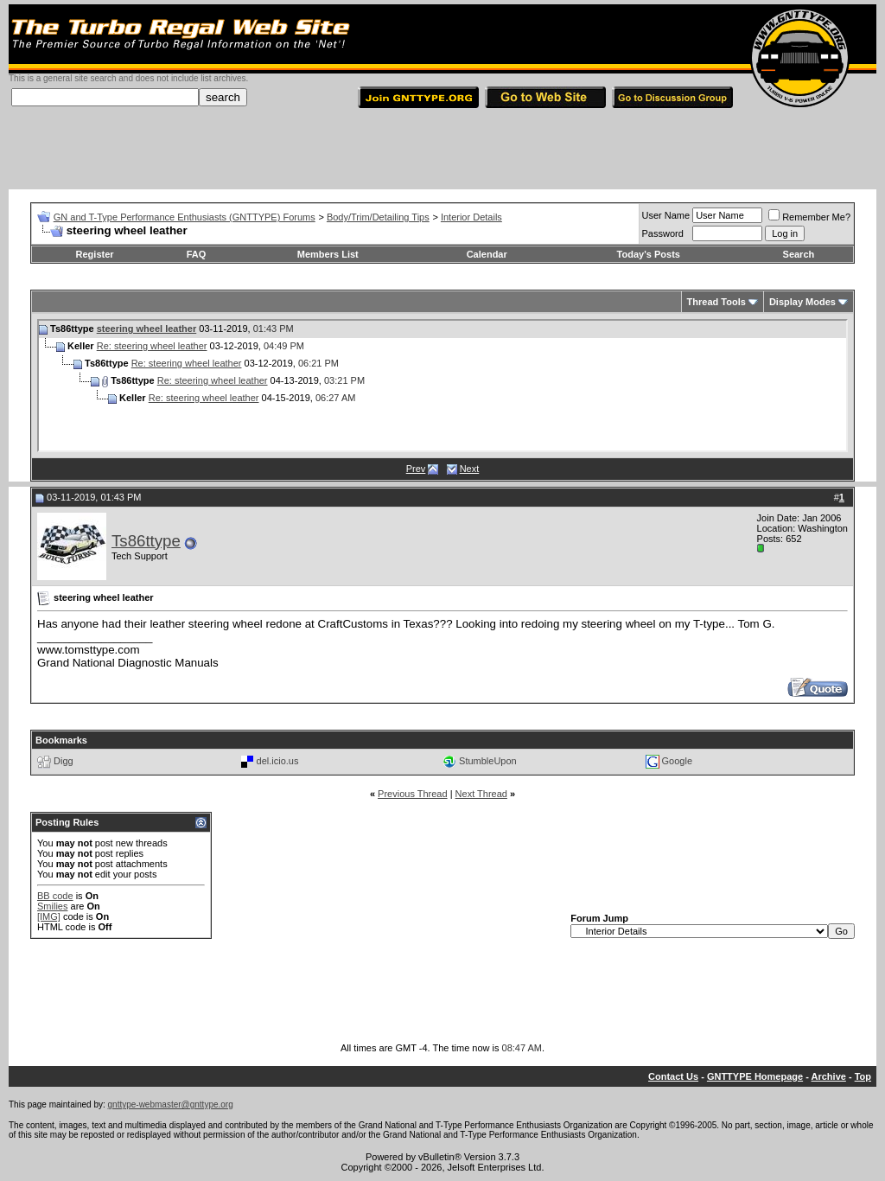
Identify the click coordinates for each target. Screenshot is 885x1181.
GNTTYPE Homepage (755, 1076)
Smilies (52, 906)
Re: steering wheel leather (152, 346)
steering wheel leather (147, 328)
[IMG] (48, 916)
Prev (416, 468)
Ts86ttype (146, 541)
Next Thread (481, 793)
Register (95, 254)
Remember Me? (809, 217)
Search (799, 254)
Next (470, 468)
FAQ (197, 254)
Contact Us (673, 1076)
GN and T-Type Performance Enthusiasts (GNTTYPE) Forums (184, 217)
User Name (666, 215)
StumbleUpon (488, 761)
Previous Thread (413, 793)
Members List (328, 254)
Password (663, 233)
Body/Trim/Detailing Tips (378, 217)
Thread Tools (716, 302)
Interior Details (471, 217)
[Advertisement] (442, 150)
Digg (63, 761)
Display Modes (802, 302)
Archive (829, 1076)
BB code (55, 896)
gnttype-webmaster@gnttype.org (170, 1104)
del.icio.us (278, 761)
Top (863, 1076)
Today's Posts (648, 254)
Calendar (487, 254)
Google (677, 761)
